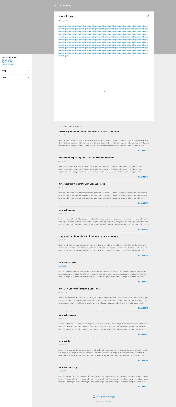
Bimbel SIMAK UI (8, 64)
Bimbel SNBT (7, 62)
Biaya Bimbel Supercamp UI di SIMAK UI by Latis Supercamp (86, 157)
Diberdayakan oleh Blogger (104, 397)
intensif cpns (63, 26)
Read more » (143, 151)
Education (109, 401)
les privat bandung (67, 210)
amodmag (65, 5)
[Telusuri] (152, 6)
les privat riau (64, 341)
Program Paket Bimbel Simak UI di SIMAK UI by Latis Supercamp (88, 236)
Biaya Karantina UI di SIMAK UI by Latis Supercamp (81, 184)
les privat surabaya (67, 262)
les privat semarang (67, 367)
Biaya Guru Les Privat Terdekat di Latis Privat (79, 289)
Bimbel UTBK (7, 60)
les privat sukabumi (67, 315)
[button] (148, 16)
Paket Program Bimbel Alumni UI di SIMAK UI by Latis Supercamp (88, 131)
